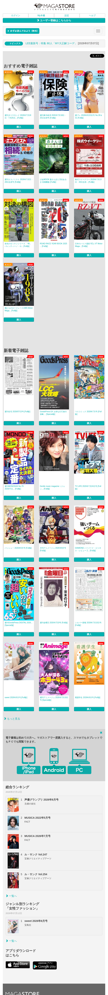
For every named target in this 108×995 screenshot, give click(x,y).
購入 (19, 127)
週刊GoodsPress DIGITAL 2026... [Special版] (18, 624)
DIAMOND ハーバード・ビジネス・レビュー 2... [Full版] (88, 549)
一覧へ (11, 895)
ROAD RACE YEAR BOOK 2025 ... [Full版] (53, 245)
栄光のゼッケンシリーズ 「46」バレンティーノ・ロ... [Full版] (18, 245)
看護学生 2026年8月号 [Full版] (87, 697)
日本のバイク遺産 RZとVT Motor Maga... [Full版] (88, 245)
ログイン (15, 15)
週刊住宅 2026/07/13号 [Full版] (17, 412)
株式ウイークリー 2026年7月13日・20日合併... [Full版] (88, 180)
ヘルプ (92, 15)
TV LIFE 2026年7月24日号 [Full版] (88, 487)
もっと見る (12, 718)
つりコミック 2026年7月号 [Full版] (88, 413)
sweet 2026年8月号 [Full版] (16, 697)
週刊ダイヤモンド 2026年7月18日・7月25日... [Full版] (18, 116)
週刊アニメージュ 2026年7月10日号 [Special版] (54, 698)
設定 (67, 15)
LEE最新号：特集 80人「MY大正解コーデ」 (51, 43)
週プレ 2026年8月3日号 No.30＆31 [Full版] (88, 116)
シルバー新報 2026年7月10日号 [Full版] (88, 624)
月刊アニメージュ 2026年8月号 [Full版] (53, 549)
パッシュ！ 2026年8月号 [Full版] (18, 548)
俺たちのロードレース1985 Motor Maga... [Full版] (19, 309)
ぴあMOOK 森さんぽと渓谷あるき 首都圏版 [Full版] (53, 180)
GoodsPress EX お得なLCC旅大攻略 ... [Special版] (53, 413)
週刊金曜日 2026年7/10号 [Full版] (54, 623)
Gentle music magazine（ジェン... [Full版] (52, 487)
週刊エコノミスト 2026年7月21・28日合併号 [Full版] (19, 180)
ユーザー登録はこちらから (54, 20)
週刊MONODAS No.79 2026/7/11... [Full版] (14, 487)
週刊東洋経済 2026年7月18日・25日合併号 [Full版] (53, 116)
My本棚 (41, 15)
